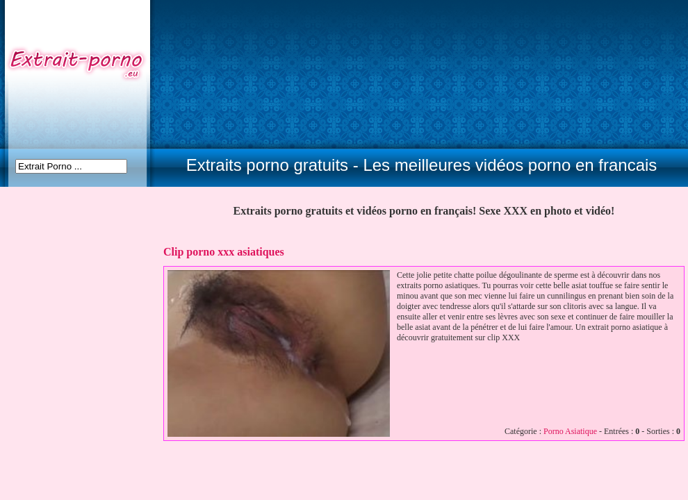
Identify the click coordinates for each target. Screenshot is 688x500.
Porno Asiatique (570, 431)
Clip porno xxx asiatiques (223, 252)
